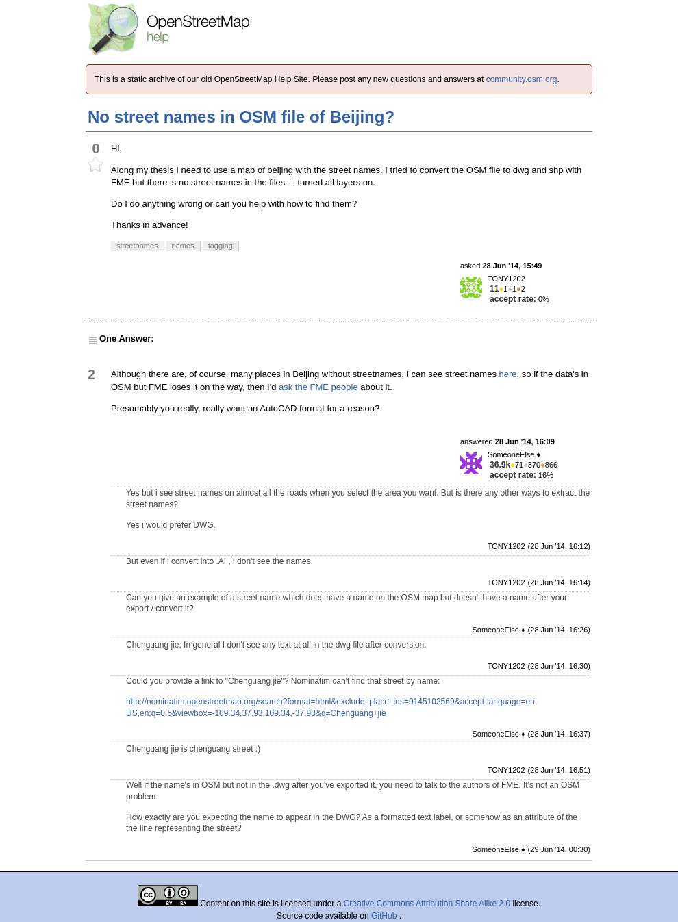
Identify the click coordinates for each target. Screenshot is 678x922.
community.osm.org (521, 79)
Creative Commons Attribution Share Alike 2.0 (427, 903)
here (508, 374)
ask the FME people (318, 387)
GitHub (385, 916)
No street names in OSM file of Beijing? (241, 116)
